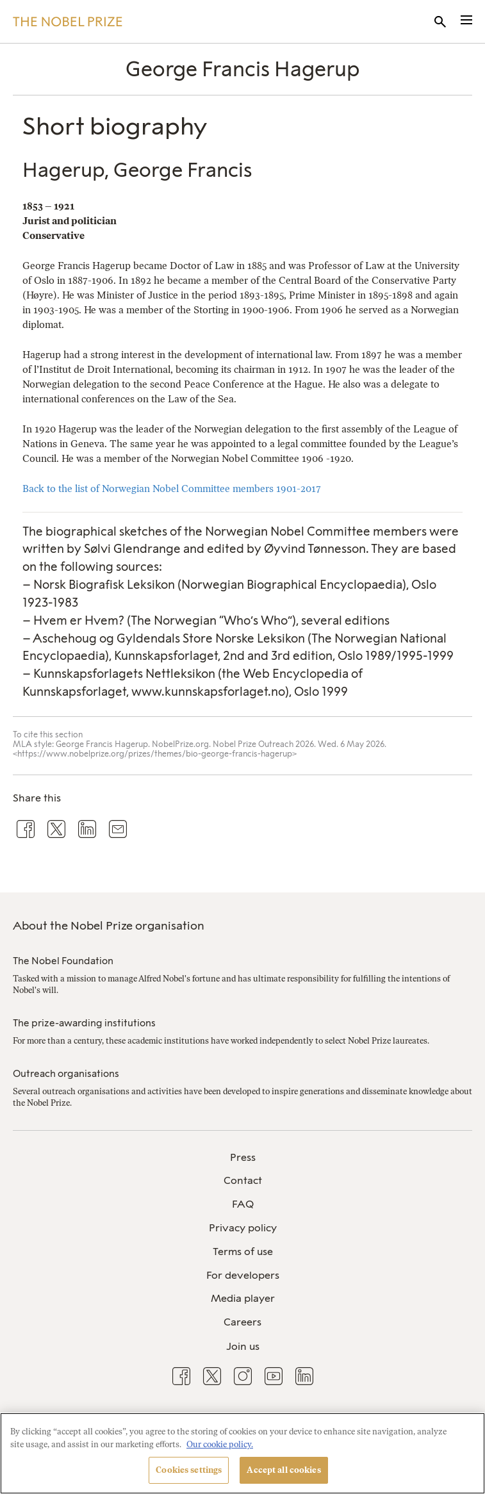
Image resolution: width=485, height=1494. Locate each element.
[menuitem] (242, 1158)
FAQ (243, 1204)
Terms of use (243, 1251)
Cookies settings (189, 1470)
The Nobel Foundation (63, 961)
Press (243, 1157)
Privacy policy (243, 1228)
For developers (242, 1275)
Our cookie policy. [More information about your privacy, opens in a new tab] (219, 1444)
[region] (242, 1453)
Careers (242, 1322)
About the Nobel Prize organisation (108, 926)
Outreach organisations (66, 1073)
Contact (243, 1180)
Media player (243, 1298)
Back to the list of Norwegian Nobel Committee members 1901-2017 (171, 488)
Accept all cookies (283, 1470)
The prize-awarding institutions (84, 1023)
